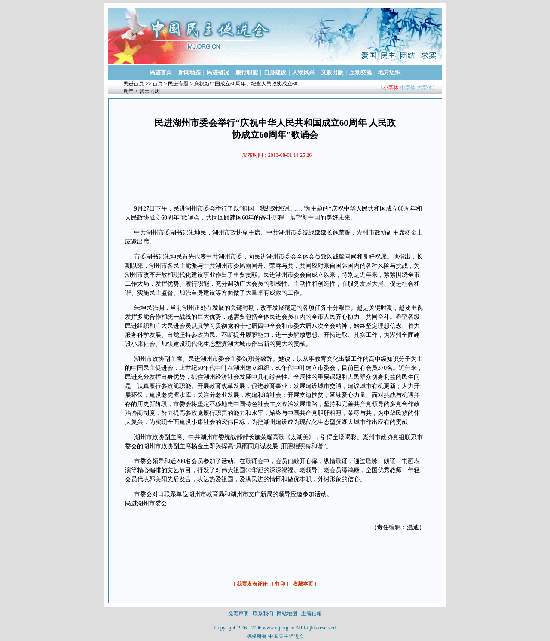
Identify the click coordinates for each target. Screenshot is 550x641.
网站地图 (287, 613)
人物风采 (303, 72)
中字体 (408, 88)
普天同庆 (149, 91)
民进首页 (161, 72)
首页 (158, 84)
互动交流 (360, 72)
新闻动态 (189, 72)
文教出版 (332, 72)
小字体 (391, 88)
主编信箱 (311, 613)
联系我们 (263, 613)
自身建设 (275, 72)
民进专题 (178, 84)
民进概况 (218, 72)
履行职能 (246, 72)
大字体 (424, 88)
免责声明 (238, 613)
